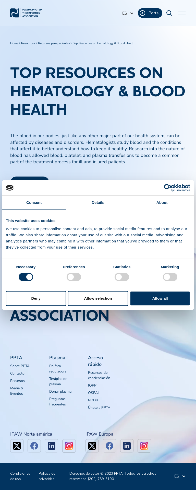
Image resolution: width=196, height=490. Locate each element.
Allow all (160, 298)
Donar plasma (60, 391)
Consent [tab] (34, 202)
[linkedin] (51, 445)
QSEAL (94, 392)
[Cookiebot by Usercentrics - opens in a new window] (167, 188)
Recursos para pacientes (54, 43)
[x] (16, 445)
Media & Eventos (16, 391)
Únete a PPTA (99, 407)
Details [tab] (98, 202)
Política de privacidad (47, 476)
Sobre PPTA (20, 366)
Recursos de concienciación (99, 375)
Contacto (17, 373)
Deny (36, 298)
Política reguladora (57, 369)
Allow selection (98, 298)
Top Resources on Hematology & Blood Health (103, 43)
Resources (28, 43)
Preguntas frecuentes (57, 401)
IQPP (92, 385)
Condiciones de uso (20, 476)
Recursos (17, 380)
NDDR (93, 400)
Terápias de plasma (58, 381)
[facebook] (34, 445)
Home (14, 43)
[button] (128, 13)
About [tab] (162, 202)
